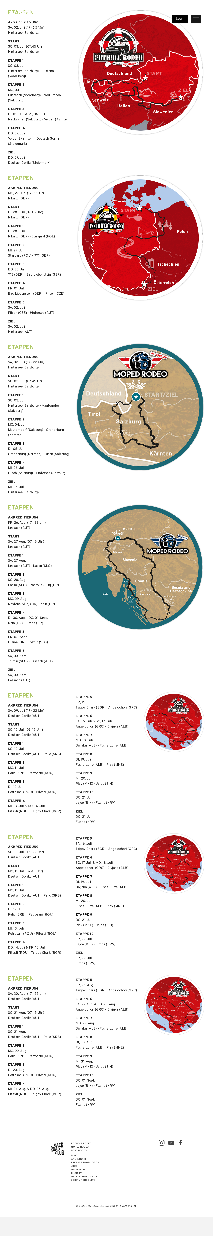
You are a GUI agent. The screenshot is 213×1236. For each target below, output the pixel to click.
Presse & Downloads (85, 1162)
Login (180, 19)
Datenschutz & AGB (84, 1177)
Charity (76, 1173)
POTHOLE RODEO (81, 1143)
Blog (74, 1155)
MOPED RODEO (80, 1147)
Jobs (74, 1166)
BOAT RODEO (79, 1150)
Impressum (78, 1170)
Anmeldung (78, 1159)
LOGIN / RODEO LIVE (83, 1180)
